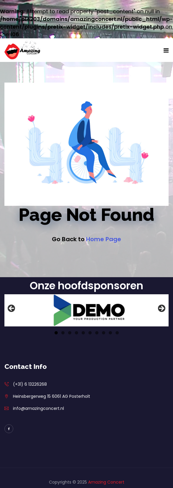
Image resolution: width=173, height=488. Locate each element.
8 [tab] (103, 332)
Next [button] (161, 308)
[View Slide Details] (86, 310)
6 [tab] (90, 332)
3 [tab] (69, 332)
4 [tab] (76, 332)
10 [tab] (117, 332)
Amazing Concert (106, 482)
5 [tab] (83, 332)
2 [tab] (63, 332)
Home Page (103, 239)
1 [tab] (56, 332)
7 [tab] (96, 332)
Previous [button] (11, 308)
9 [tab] (110, 332)
